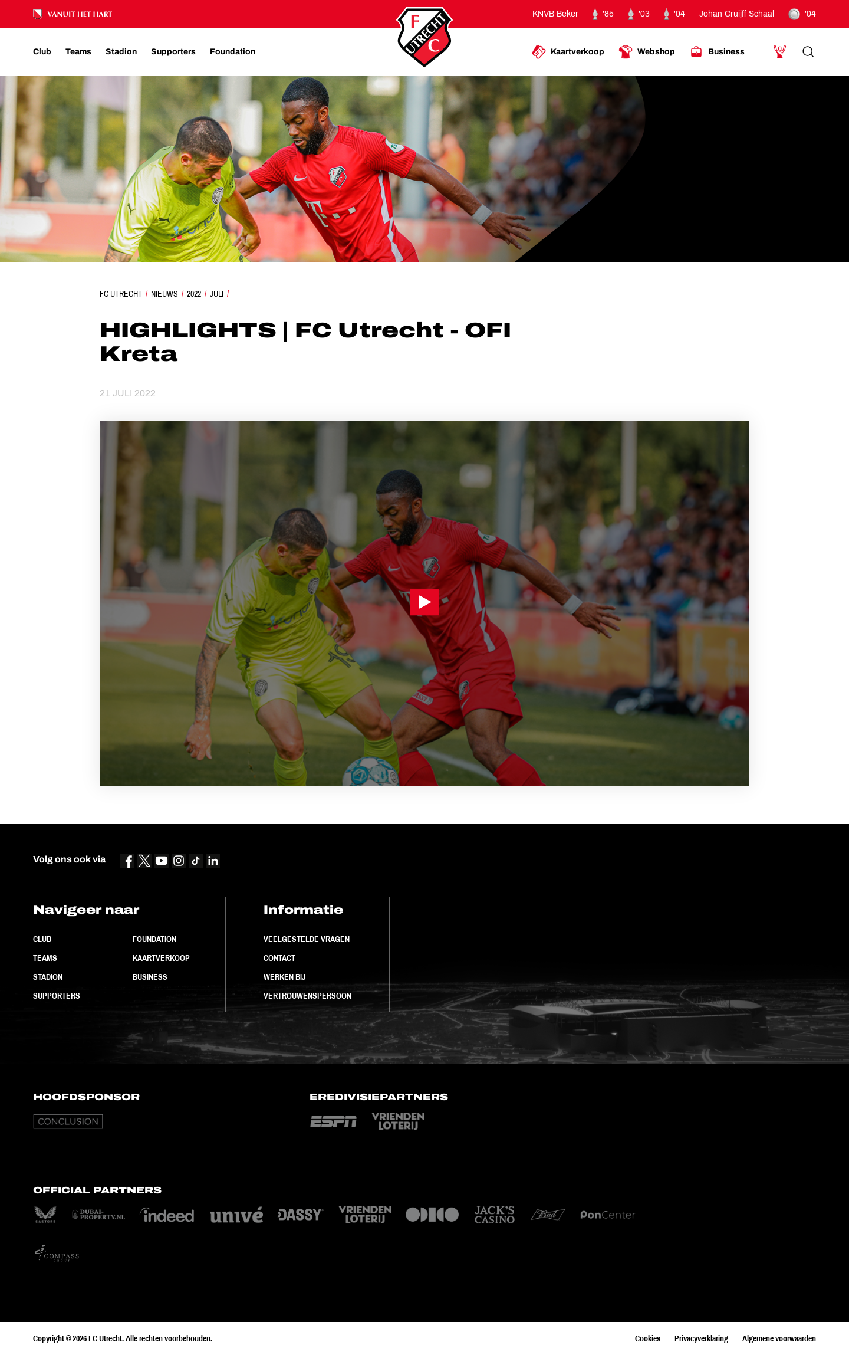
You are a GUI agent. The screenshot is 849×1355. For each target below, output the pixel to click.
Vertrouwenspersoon (307, 995)
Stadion (47, 977)
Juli (216, 293)
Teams (45, 958)
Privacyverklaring (701, 1338)
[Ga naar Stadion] (121, 52)
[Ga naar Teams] (78, 52)
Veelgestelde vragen (307, 939)
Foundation (154, 939)
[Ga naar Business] (717, 52)
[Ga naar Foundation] (232, 52)
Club (42, 939)
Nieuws (164, 293)
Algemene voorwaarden (779, 1338)
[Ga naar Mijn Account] (780, 52)
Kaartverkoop (161, 958)
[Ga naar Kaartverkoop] (568, 52)
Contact (279, 958)
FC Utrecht (121, 293)
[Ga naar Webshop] (646, 52)
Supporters (56, 995)
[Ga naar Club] (42, 52)
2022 (194, 293)
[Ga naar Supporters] (173, 52)
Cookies (647, 1338)
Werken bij (284, 977)
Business (150, 977)
